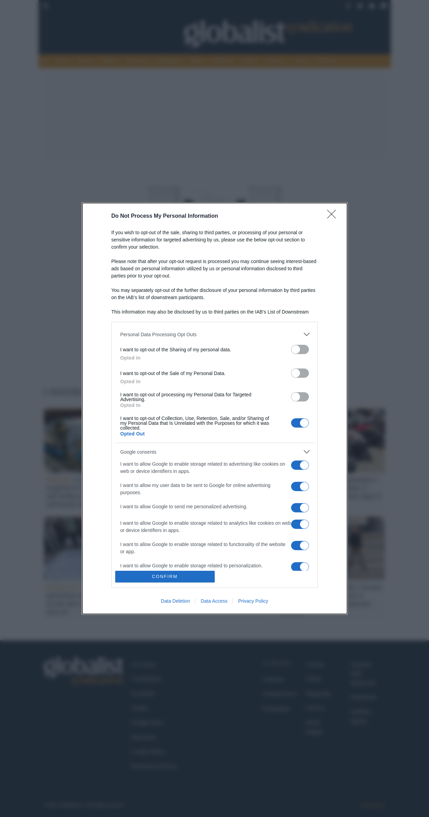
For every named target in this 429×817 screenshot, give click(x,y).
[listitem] (214, 334)
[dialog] (214, 408)
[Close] (333, 216)
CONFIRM (165, 576)
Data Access (214, 601)
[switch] (300, 349)
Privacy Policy (253, 601)
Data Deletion (175, 601)
